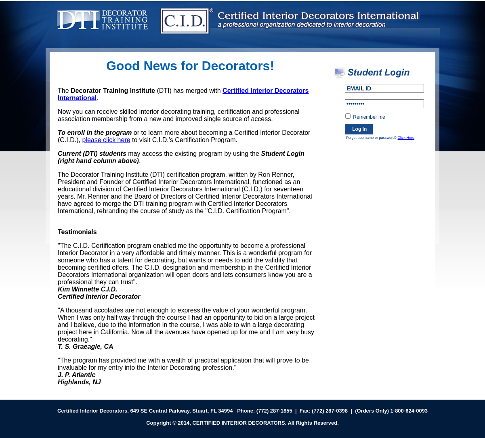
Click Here (406, 138)
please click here (106, 139)
